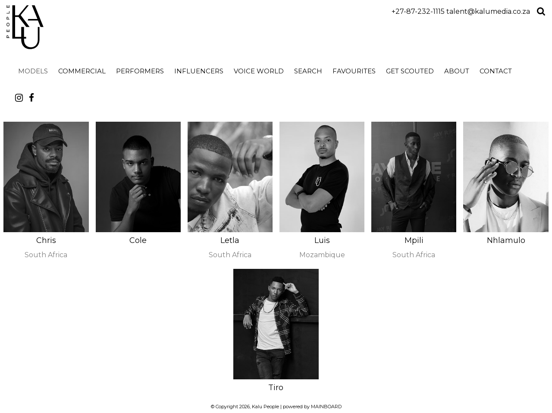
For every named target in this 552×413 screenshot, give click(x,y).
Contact (496, 71)
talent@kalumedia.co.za (488, 11)
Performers (140, 71)
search (308, 71)
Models (33, 71)
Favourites (354, 71)
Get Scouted (410, 71)
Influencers (198, 71)
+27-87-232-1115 (418, 11)
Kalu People (83, 27)
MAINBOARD (326, 407)
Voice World (259, 71)
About (456, 71)
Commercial (82, 71)
